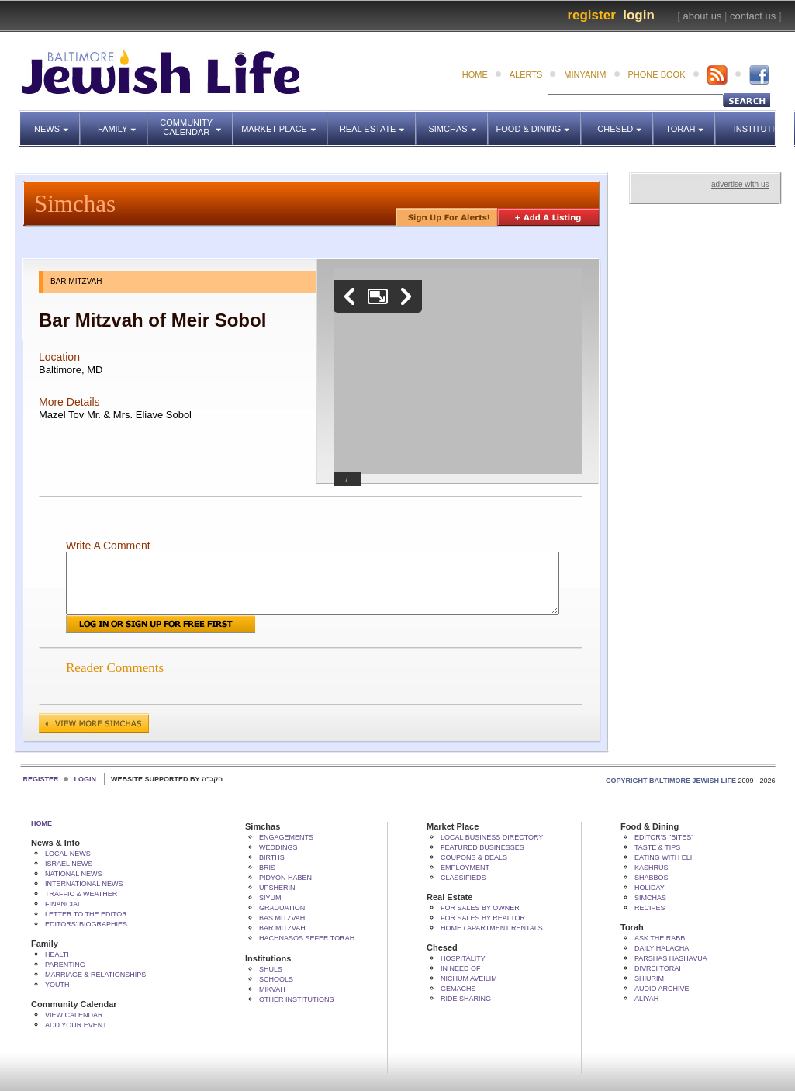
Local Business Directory (492, 837)
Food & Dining (534, 121)
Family (123, 121)
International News (84, 884)
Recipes (649, 908)
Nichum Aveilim (469, 978)
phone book (657, 74)
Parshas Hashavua (670, 958)
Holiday (649, 888)
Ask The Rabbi (660, 938)
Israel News (68, 864)
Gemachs (458, 988)
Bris (267, 867)
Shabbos (651, 877)
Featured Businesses (482, 847)
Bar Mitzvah (282, 928)
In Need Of (461, 968)
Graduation (282, 908)
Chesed (625, 121)
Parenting (65, 964)
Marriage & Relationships (95, 974)
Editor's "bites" (663, 837)
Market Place (284, 121)
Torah (690, 121)
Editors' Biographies (86, 924)
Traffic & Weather (81, 894)
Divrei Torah (659, 968)
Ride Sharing (466, 999)
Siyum (270, 898)
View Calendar (74, 1015)
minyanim (585, 74)
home (475, 74)
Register (591, 15)
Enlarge (377, 296)
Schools (276, 979)
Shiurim (649, 978)
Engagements (286, 837)
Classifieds (463, 877)
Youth (57, 985)
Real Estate (376, 121)
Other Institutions (296, 999)
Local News (68, 853)
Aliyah (646, 999)
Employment (465, 867)
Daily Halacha (661, 948)
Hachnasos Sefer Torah (306, 938)
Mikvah (272, 989)
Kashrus (651, 867)
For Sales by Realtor (483, 918)
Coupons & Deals (474, 857)
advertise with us (740, 184)
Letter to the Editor (86, 914)
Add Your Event (76, 1025)
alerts (526, 74)
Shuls (270, 969)
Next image (405, 296)
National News (73, 874)
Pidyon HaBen (285, 877)
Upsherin (277, 888)
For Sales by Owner (480, 908)
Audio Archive (662, 988)
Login (639, 15)
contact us (753, 16)
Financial (63, 904)
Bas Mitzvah (282, 918)
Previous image (349, 296)
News (57, 121)
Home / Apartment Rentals (492, 928)
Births (272, 857)
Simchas (458, 121)
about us (702, 16)
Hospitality (463, 958)
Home (41, 823)
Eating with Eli (663, 857)
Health (58, 954)
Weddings (278, 847)
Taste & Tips (657, 847)
